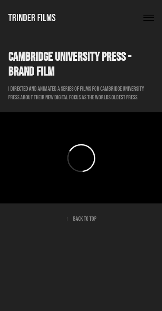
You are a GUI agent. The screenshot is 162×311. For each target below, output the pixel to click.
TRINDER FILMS (32, 17)
